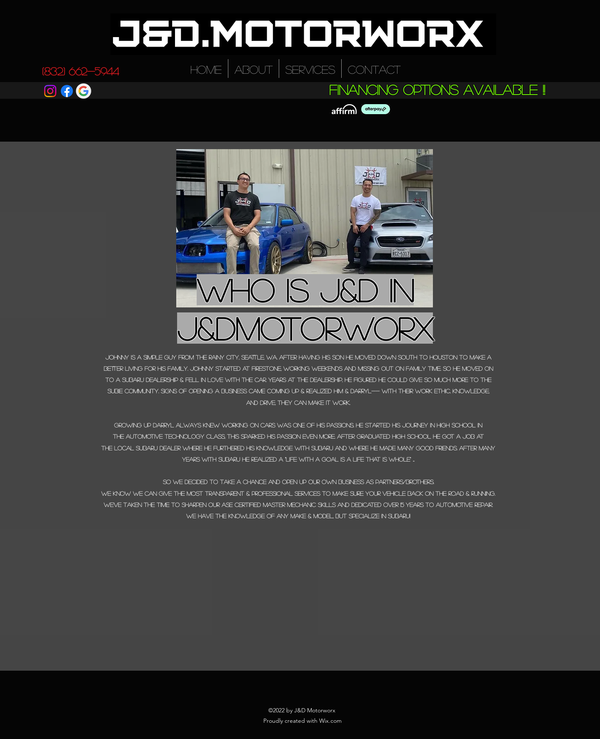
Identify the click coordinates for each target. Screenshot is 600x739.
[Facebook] (67, 91)
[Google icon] (83, 91)
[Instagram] (50, 91)
